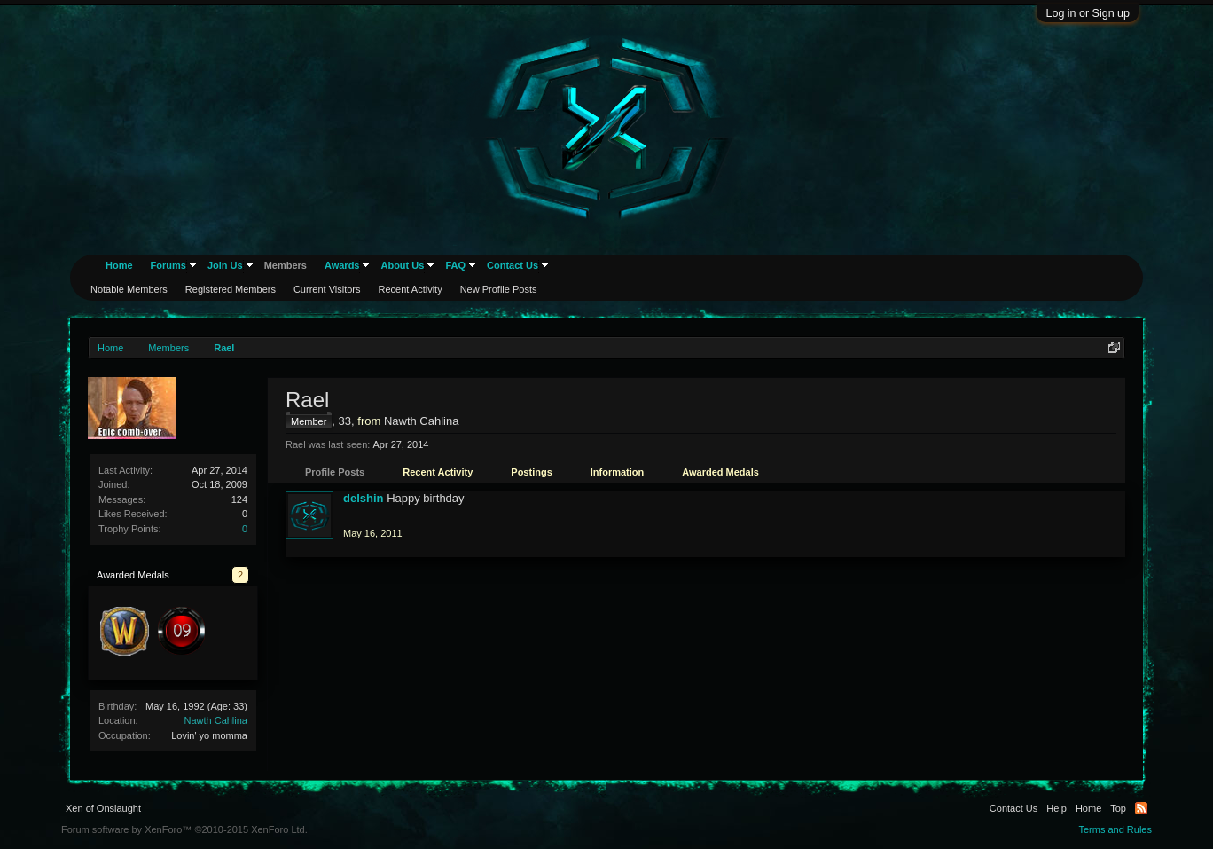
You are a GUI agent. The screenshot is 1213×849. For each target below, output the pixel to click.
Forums (168, 265)
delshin (363, 498)
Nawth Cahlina (215, 720)
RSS (1141, 808)
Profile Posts (334, 472)
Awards (342, 265)
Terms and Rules (1115, 829)
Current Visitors (327, 289)
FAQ (455, 265)
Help (1056, 808)
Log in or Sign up (1087, 13)
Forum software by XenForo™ (184, 829)
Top (1118, 808)
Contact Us (512, 265)
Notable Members (129, 289)
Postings (531, 472)
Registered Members (230, 289)
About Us (402, 265)
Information (618, 472)
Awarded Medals (720, 472)
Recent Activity (438, 472)
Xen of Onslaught (103, 808)
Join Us (225, 265)
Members (285, 265)
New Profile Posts (498, 289)
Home (119, 265)
